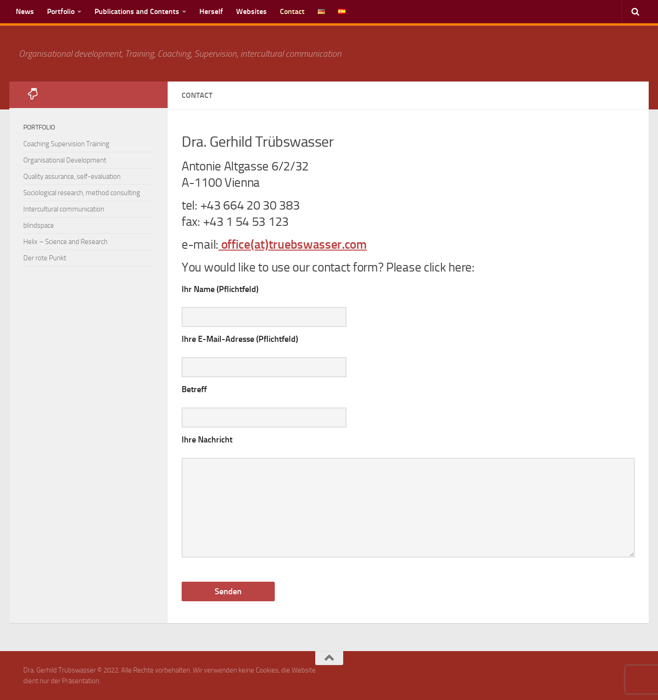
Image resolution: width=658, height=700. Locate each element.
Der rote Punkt (44, 258)
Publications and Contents (137, 11)
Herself (211, 11)
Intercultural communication (63, 209)
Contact (292, 11)
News (25, 11)
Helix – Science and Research (65, 242)
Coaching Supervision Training (66, 144)
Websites (251, 11)
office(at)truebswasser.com (292, 244)
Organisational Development (64, 160)
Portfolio (61, 11)
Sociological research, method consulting (81, 193)
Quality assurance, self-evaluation (72, 176)
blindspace (38, 225)
